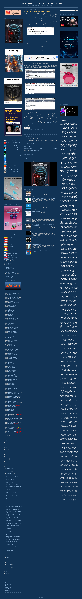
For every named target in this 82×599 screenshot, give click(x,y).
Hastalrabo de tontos (70, 266)
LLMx (62, 455)
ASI (76, 429)
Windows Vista (70, 161)
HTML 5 (75, 349)
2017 (7, 456)
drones (66, 258)
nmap (75, 313)
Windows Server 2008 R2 (65, 418)
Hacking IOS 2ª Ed (12, 400)
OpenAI (68, 189)
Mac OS (64, 457)
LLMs (75, 140)
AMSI (67, 399)
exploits (62, 202)
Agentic (70, 234)
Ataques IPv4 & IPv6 (12, 278)
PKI (70, 296)
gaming (75, 197)
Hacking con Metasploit (12, 365)
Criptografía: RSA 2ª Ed (12, 404)
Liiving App (72, 455)
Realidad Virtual (67, 291)
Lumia (68, 456)
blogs (73, 175)
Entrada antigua (54, 148)
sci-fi (76, 263)
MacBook (62, 296)
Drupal (61, 326)
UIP (65, 477)
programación (74, 166)
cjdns (66, 421)
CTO (76, 347)
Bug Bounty (10, 333)
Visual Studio (68, 292)
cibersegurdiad (63, 421)
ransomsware (72, 373)
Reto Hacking (70, 140)
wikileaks (75, 235)
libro (61, 175)
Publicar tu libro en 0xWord (9, 234)
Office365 (74, 256)
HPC (62, 447)
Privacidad (63, 126)
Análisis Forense (11, 366)
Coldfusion (62, 364)
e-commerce (70, 258)
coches (61, 287)
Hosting (61, 366)
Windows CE (67, 417)
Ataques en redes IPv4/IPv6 (13, 417)
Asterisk (67, 400)
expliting (66, 487)
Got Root (10, 380)
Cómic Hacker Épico (12, 389)
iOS (65, 142)
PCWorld (74, 193)
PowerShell (64, 155)
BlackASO (64, 375)
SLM (75, 291)
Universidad (63, 140)
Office (63, 201)
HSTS (69, 317)
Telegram (71, 197)
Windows (63, 135)
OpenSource (70, 248)
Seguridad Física (73, 170)
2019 (7, 452)
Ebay (73, 401)
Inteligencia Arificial (70, 405)
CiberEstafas (10, 324)
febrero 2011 (9, 566)
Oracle (63, 187)
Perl (76, 352)
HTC (64, 447)
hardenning (72, 490)
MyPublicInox (68, 461)
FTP (72, 288)
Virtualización (68, 319)
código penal (70, 421)
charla (76, 223)
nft (75, 219)
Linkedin (63, 239)
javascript (71, 192)
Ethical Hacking (12, 277)
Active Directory (69, 231)
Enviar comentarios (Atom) (34, 150)
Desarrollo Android (12, 405)
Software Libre (65, 180)
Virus (72, 276)
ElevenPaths (70, 128)
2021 (7, 449)
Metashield (70, 247)
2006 (7, 576)
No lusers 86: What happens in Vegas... (14, 523)
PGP (69, 253)
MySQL (68, 184)
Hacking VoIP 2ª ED (12, 407)
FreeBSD (63, 443)
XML (73, 356)
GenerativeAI (63, 149)
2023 (7, 445)
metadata (63, 185)
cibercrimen (64, 159)
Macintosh (75, 382)
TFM (76, 390)
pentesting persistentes (65, 426)
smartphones (66, 374)
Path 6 (65, 369)
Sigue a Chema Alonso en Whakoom (13, 149)
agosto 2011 (9, 475)
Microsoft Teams (64, 339)
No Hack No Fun (9, 552)
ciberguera (62, 395)
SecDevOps (63, 282)
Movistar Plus (68, 219)
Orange (62, 369)
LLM (75, 132)
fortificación (69, 179)
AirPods (65, 334)
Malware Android (11, 384)
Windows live (70, 330)
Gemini (74, 179)
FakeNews (74, 215)
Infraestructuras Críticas (13, 378)
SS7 (71, 387)
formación (63, 128)
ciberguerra (65, 193)
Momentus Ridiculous (64, 261)
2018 (7, 454)
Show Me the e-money (12, 340)
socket (70, 500)
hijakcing (62, 491)
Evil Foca (65, 214)
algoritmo (75, 304)
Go (64, 326)
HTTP (67, 197)
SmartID (66, 310)
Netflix (69, 271)
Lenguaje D (65, 455)
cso (70, 331)
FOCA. (65, 442)
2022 (7, 447)
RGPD (67, 468)
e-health (65, 287)
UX (63, 343)
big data (73, 150)
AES (74, 360)
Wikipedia (69, 356)
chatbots (75, 262)
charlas (68, 129)
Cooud (68, 438)
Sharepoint (63, 292)
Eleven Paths (73, 136)
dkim (76, 257)
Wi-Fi (73, 319)
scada (75, 258)
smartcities (67, 314)
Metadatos (63, 141)
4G (76, 305)
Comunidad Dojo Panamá (11, 253)
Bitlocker (74, 334)
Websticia (72, 282)
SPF (71, 257)
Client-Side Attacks (12, 368)
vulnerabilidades (74, 252)
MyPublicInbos (73, 460)
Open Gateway (67, 244)
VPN (72, 227)
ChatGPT (74, 142)
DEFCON (73, 274)
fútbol (71, 321)
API (67, 234)
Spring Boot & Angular (12, 358)
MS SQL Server (69, 222)
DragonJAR (8, 237)
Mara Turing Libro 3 (12, 328)
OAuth (73, 271)
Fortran (75, 442)
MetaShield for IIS (69, 408)
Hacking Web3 (11, 311)
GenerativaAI (63, 444)
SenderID (74, 309)
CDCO (63, 335)
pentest (63, 132)
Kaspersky (66, 382)
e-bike (75, 395)
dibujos (63, 215)
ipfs (69, 425)
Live (76, 366)
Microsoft (63, 146)
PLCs (66, 309)
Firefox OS (71, 442)
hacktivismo (74, 228)
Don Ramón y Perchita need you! (12, 509)
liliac (71, 425)
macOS (63, 230)
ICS (71, 308)
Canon (76, 400)
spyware (68, 293)
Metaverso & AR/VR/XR (13, 307)
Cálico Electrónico (9, 264)
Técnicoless (73, 198)
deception (74, 357)
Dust (62, 235)
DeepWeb (63, 284)
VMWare (66, 391)
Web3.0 (66, 356)
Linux (75, 133)
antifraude (69, 357)
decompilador (75, 421)
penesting (62, 495)
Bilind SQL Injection (73, 434)
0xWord (6, 582)
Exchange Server (63, 241)
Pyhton (68, 369)
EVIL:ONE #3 (11, 336)
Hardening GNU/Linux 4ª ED (13, 402)
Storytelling (10, 314)
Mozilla (62, 340)
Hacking (63, 120)
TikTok (64, 262)
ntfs (72, 494)
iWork (62, 344)
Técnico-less (74, 202)
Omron (65, 464)
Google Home (63, 275)
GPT (63, 179)
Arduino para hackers (12, 275)
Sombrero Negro (11, 323)
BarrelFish (68, 434)
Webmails (74, 239)
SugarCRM (74, 474)
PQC (69, 309)
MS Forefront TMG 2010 (12, 430)
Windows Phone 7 (67, 481)
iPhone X (66, 425)
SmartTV (62, 192)
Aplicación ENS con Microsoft (14, 419)
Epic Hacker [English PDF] (13, 393)
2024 (7, 444)
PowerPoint (69, 386)
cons (75, 178)
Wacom (64, 478)
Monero (74, 351)
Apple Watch (69, 361)
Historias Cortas (11, 310)
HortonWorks (67, 404)
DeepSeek (75, 226)
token (68, 208)
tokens (68, 167)
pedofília (75, 494)
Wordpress (73, 184)
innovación (69, 155)
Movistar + (71, 178)
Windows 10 (73, 176)
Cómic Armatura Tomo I (12, 361)
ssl (76, 209)
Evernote (76, 401)
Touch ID (71, 416)
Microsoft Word (70, 339)
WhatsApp (69, 145)
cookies (68, 313)
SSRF (75, 353)
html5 (65, 299)
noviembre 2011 (10, 469)
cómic (66, 227)
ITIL (76, 448)
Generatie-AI (69, 403)
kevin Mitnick (63, 293)
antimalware (64, 182)
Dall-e (68, 401)
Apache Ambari (68, 430)
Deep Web (75, 234)
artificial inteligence (74, 392)
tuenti (66, 249)
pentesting (64, 123)
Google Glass (62, 365)
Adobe (75, 299)
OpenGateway (63, 257)
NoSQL (71, 340)
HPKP (61, 404)
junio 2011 (9, 559)
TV (63, 297)
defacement (74, 331)
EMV (66, 364)
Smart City (62, 310)
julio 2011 (9, 557)
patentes (62, 314)
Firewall (61, 217)
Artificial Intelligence (71, 131)
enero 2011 (9, 567)
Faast (71, 195)
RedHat (72, 291)
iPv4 (70, 191)
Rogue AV (62, 413)
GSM (75, 237)
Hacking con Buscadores (12, 424)
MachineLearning (63, 408)
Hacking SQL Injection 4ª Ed (13, 418)
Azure (75, 213)
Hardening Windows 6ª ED (13, 422)
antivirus (75, 248)
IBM (64, 235)
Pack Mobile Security (9, 267)
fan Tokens (70, 204)
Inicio (41, 148)
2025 (7, 442)
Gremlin (72, 326)
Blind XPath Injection (69, 300)
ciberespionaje (73, 172)
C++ (65, 435)
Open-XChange (74, 464)
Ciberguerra (11, 301)
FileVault (68, 442)
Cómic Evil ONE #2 (12, 352)
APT (66, 205)
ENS (61, 253)
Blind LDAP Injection (72, 205)
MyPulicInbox (73, 461)
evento (62, 279)
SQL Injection (70, 149)
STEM (66, 470)
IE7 (74, 301)
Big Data (10, 309)
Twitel (76, 240)
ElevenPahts (69, 295)
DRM (65, 401)
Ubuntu (62, 189)
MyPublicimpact (8, 585)
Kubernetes (10, 322)
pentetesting (63, 496)
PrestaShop (71, 353)
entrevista (64, 283)
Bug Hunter (11, 290)
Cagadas (61, 362)
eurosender (69, 486)
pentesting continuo (63, 322)
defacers (71, 395)
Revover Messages (73, 468)
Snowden (72, 473)
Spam (66, 150)
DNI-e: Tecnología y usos (13, 427)
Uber (63, 391)
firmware (72, 487)
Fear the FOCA (9, 262)
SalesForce (74, 387)
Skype (64, 267)
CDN (70, 375)
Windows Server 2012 (12, 413)
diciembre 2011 (10, 468)
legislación (63, 226)
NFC (70, 256)
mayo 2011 (9, 560)
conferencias (74, 126)
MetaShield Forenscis (65, 383)
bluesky (67, 483)
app (72, 262)
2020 (7, 451)
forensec (76, 487)
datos (69, 227)
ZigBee (70, 482)
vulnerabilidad (71, 374)
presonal (74, 496)
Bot (65, 306)
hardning (76, 490)
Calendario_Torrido (69, 232)
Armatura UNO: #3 (12, 345)
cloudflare (74, 201)
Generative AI (74, 168)
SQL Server (73, 187)
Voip (75, 227)
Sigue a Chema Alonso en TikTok (12, 147)
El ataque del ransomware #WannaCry (39, 218)
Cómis (70, 438)
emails (61, 486)
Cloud (76, 191)
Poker (65, 386)
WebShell (76, 478)
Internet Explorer (65, 157)
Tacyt (66, 201)
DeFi (76, 274)
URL (67, 477)
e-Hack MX (8, 248)
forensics (62, 240)
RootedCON (72, 369)
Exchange (65, 379)
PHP (75, 183)
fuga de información (64, 224)
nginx (61, 373)
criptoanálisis (71, 269)
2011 (7, 466)
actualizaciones (63, 392)
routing (62, 374)
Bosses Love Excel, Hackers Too (12, 534)
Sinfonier (69, 236)
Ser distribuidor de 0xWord (9, 259)
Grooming (66, 336)
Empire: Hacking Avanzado (13, 349)
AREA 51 (8, 251)
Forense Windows (11, 432)
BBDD (65, 347)
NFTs (73, 219)
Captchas (72, 245)
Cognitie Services (63, 438)
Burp (70, 400)
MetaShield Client (74, 338)
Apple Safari (64, 295)
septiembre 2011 (10, 473)
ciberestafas (72, 206)
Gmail (75, 174)
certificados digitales (64, 269)
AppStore (61, 347)
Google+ (66, 349)
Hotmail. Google (62, 448)
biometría (65, 204)
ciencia (72, 343)
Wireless (70, 188)
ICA (75, 317)
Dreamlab (8, 242)
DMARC (71, 348)
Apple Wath (71, 431)
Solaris (76, 473)
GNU (65, 308)
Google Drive (74, 364)
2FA (69, 165)
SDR (76, 369)
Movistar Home (73, 157)
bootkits (69, 343)
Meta (68, 280)
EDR (75, 335)
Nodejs (66, 352)
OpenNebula (65, 465)
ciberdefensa (67, 331)
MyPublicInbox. (62, 461)
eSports (65, 396)
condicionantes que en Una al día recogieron (38, 18)
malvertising (62, 360)
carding (74, 330)
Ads (71, 293)
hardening (64, 131)
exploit (68, 168)
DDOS (76, 283)
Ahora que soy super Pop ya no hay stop (14, 504)
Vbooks (66, 297)
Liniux (76, 455)
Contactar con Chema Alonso (12, 140)
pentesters (67, 230)
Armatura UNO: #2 (12, 346)
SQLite (64, 276)
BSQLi (66, 274)
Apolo (64, 400)
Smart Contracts (69, 267)
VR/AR (64, 234)
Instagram (70, 221)
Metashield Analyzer (72, 383)
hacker (71, 243)
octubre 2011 (9, 471)
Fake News (75, 204)
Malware (73, 129)
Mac (76, 224)
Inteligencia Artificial (65, 124)
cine (76, 221)
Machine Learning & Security (13, 355)
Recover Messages (66, 327)
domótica (65, 305)
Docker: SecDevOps (12, 363)
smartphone (63, 211)
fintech (69, 487)
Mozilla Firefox (68, 239)
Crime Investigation (12, 372)
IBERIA (70, 448)
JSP (65, 351)
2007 (7, 575)
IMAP (71, 404)
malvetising (63, 494)
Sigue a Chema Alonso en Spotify (12, 153)
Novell (76, 326)
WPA (65, 370)
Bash (68, 347)
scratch (69, 322)
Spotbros (65, 474)
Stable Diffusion (74, 318)
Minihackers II (11, 294)
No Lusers (68, 137)
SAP (68, 387)
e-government (66, 422)
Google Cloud (73, 260)
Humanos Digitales (70, 275)
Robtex (66, 387)
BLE (66, 265)
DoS (69, 301)
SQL (62, 370)
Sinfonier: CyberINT (12, 383)
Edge (63, 280)
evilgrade (68, 396)
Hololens (74, 447)
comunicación (67, 395)
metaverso (69, 200)
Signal (75, 388)
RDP (61, 267)
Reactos (62, 387)
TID (61, 218)
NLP (70, 409)
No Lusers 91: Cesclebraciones (12, 484)
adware (64, 218)
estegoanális (73, 422)
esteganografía (68, 215)
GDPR (67, 256)
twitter (75, 149)
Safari (61, 297)
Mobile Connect (73, 284)
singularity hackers (63, 221)
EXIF (70, 401)
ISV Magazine (62, 405)
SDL (74, 413)
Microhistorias (11, 409)
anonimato (69, 213)
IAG (62, 351)
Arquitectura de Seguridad (14, 302)
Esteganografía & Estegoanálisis (14, 396)
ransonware (63, 499)
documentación (64, 228)
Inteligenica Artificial (70, 451)
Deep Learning (69, 158)
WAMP (61, 478)
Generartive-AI (73, 443)
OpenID (61, 465)
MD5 (73, 456)
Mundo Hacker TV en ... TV (11, 541)
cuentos (62, 263)
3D (73, 283)
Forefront (67, 284)
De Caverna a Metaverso (13, 316)
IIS (75, 182)
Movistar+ (75, 217)
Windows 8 (73, 189)
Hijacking (72, 211)
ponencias (67, 496)
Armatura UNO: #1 (12, 348)
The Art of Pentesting (12, 306)
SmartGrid (62, 473)
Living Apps (67, 176)
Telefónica (74, 127)
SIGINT (70, 469)
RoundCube (70, 413)
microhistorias (63, 195)
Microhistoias (75, 408)
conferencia (64, 196)
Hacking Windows (11, 367)
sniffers (68, 252)
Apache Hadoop (69, 334)
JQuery (65, 452)
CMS (75, 300)
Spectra (75, 139)
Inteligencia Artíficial (63, 451)
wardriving (68, 332)
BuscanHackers (72, 347)
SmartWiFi (72, 240)
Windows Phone (70, 304)
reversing (63, 231)
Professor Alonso (9, 263)
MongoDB (62, 352)
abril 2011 (9, 562)
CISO (69, 265)
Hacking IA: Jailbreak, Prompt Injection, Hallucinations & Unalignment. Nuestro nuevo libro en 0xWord (37, 157)
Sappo (76, 327)
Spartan (62, 474)
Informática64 (63, 252)
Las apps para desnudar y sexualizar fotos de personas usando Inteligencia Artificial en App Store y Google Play (44, 192)
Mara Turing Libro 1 (12, 331)
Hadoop (72, 317)
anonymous (73, 312)
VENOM (76, 477)
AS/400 (74, 429)
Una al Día (10, 426)
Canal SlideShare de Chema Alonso (13, 167)
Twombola (62, 477)
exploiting (71, 174)
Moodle (75, 339)
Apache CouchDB (74, 430)
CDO (71, 226)
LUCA (65, 145)
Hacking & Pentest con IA (14, 297)
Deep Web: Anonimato (12, 385)
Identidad (71, 133)
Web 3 (73, 478)
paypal (64, 332)
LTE (69, 382)
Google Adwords (74, 444)
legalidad (68, 218)
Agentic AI (62, 274)
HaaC (68, 308)
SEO (61, 234)
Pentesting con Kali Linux (13, 401)
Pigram (62, 353)
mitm (68, 152)
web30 (72, 332)
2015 (7, 459)
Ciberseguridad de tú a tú (13, 318)
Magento (69, 338)
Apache (72, 171)
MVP (76, 289)
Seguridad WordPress (12, 379)
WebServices (71, 391)
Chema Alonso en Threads (10, 151)
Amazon (74, 196)
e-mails (66, 245)
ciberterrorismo (74, 292)
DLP (75, 306)
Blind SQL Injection (72, 163)
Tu (73, 416)
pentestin (69, 344)
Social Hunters (11, 320)
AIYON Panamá (9, 255)
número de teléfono (66, 373)
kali (65, 189)
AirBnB (76, 374)
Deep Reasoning (74, 279)
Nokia (73, 409)
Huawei (67, 448)
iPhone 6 (72, 396)
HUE (64, 404)
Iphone (62, 133)
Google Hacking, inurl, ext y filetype (38, 211)
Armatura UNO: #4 (12, 344)
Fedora (72, 379)
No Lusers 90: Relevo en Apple (12, 490)
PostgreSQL (67, 353)
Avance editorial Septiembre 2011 (12, 525)
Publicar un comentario (28, 146)
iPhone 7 (62, 425)
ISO (74, 448)
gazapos (61, 490)
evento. (73, 486)
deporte (67, 321)
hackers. (65, 490)
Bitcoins (62, 171)
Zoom (66, 357)
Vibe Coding (63, 319)
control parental (74, 278)
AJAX (67, 429)
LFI (76, 301)
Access (62, 361)
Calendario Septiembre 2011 (11, 482)
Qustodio (65, 412)
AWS (72, 299)
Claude (72, 218)
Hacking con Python (12, 391)
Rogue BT (66, 413)
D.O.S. (69, 274)
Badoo (65, 434)
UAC (61, 204)
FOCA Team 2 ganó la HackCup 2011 (13, 486)
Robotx (62, 469)
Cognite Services (67, 362)
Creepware (71, 377)
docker (61, 200)
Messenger (66, 271)
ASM (63, 306)
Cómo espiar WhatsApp (36, 244)
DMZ (67, 301)
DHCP (75, 377)
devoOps (61, 422)
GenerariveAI (68, 443)
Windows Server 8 (73, 481)
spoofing (68, 185)
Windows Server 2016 (13, 280)
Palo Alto (62, 386)
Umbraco (70, 477)
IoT (66, 175)
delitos (61, 332)
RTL (76, 386)
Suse (68, 390)
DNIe (72, 265)
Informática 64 (72, 250)
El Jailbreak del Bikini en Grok (37, 237)
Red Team (10, 362)
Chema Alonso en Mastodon (10, 157)
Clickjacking (63, 301)
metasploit (64, 152)
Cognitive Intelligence (71, 153)
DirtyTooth (63, 256)
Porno (61, 327)
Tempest (75, 286)
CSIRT (73, 435)
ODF (74, 221)
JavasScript (68, 452)
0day (69, 249)
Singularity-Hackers (9, 587)
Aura (74, 145)
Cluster (9, 387)
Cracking (71, 183)
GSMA (64, 289)
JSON (67, 366)
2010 (7, 569)
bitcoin (66, 163)
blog (68, 172)
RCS (68, 412)
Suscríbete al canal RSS (11, 165)
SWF (71, 470)
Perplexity (75, 232)
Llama (69, 214)
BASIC (62, 323)
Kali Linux (75, 208)
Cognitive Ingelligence (64, 325)
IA (70, 123)
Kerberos (67, 351)
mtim (70, 494)
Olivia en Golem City (13, 300)
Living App (75, 195)
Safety (74, 470)
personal (69, 142)
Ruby (76, 253)
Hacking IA (11, 292)
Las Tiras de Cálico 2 (13, 319)
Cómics (69, 144)
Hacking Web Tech (12, 381)
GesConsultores (68, 444)
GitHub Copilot (69, 289)
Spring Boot (10, 353)
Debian (63, 250)
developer (69, 196)
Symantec (64, 416)
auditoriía (63, 483)
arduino (62, 249)
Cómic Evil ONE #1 (12, 357)
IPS (76, 404)
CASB (68, 435)
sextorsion (68, 299)
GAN (62, 271)
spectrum (73, 500)
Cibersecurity (63, 348)
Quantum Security (12, 293)
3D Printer (63, 265)
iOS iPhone (71, 491)
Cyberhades (7, 590)
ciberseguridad (73, 124)
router (76, 373)
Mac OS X (75, 188)
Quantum (69, 209)
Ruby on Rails (74, 296)
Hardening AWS (11, 313)
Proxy (63, 210)
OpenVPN (69, 352)
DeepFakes (67, 166)
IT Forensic (8, 246)
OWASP (62, 309)
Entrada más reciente (28, 148)
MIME (76, 456)
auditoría (64, 148)
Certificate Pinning (70, 306)
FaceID (63, 336)
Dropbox (62, 308)
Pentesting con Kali (12, 273)
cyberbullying (73, 297)
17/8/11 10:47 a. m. (31, 143)
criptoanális (73, 483)
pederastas (74, 425)
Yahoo (68, 243)
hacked (70, 193)
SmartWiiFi (66, 473)
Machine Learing (69, 457)
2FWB (76, 322)
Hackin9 (76, 365)
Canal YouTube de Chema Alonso (12, 169)
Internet (64, 137)
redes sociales (72, 180)
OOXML (61, 206)
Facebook (65, 144)
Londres (65, 456)
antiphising (68, 392)
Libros (69, 127)
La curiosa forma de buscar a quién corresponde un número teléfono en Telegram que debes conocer (43, 205)
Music (76, 308)
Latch (67, 132)
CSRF (76, 270)
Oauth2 (71, 261)
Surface (76, 414)
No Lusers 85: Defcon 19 (11, 533)
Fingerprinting (73, 135)
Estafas (67, 146)
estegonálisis (65, 486)
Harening (71, 447)
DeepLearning (73, 230)
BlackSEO (62, 232)
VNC (61, 417)
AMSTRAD (64, 260)
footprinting (63, 222)
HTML (63, 236)
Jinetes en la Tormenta (12, 332)
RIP (69, 468)
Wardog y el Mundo (12, 406)
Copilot (68, 335)
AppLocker (67, 431)
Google (68, 126)
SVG (69, 470)
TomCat (68, 416)
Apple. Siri (75, 431)
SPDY (73, 469)
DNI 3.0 (73, 438)
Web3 (69, 150)
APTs (76, 360)
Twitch (76, 416)
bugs (65, 161)
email (72, 313)
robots (73, 209)
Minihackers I (11, 296)
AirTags (70, 399)
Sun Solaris (75, 267)
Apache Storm (62, 431)
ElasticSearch (75, 439)
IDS (71, 301)
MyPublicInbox (8, 584)
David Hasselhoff (67, 279)
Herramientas (64, 162)
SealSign (71, 286)
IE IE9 (75, 167)
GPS (67, 183)
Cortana (67, 348)
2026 (7, 440)
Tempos (70, 139)
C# (75, 361)
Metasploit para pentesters (15, 411)
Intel (73, 289)
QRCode (73, 386)
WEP (63, 417)
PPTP (62, 318)
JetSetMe (75, 452)
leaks (72, 287)
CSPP (68, 260)
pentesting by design (67, 495)
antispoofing (63, 321)
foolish (66, 263)
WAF (69, 297)
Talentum (69, 201)
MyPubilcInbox (66, 340)
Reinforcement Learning (73, 412)
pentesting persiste (74, 495)
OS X (71, 280)
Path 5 (72, 253)
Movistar (69, 159)
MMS (62, 457)
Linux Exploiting (11, 398)
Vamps (62, 356)
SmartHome (66, 206)
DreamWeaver (70, 439)
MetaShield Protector (68, 217)
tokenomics (67, 171)
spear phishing (66, 270)
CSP (76, 435)
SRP (76, 469)
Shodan (63, 183)
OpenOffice (65, 248)
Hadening (67, 447)
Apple (67, 136)
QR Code (74, 340)
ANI (69, 429)
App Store (74, 293)
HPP (73, 365)
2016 (7, 458)
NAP (68, 409)
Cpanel (67, 377)
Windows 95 (69, 370)
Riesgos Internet (11, 359)
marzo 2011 (9, 564)
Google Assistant (74, 403)
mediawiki (67, 494)
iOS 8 (68, 491)
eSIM (70, 422)
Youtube (62, 166)
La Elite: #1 (11, 341)
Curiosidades (72, 122)
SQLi (66, 236)
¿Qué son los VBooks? (9, 272)
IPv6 (65, 170)
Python (71, 146)
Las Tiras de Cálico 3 (13, 305)
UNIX (62, 343)
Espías (61, 379)
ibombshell (70, 305)
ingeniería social (71, 263)
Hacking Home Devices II (14, 298)
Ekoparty (8, 244)
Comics (67, 135)
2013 (7, 463)
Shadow (71, 388)
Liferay (69, 455)
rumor (71, 499)
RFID (62, 291)
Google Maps (68, 326)
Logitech (62, 456)
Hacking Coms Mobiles (12, 420)
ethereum (69, 228)
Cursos (64, 129)
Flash (61, 403)
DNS (64, 175)
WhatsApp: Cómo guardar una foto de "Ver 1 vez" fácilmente (43, 198)
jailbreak (64, 184)
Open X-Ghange (69, 464)
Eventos (68, 120)
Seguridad (68, 276)
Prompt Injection (68, 202)
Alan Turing (73, 399)
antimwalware (74, 418)
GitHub (75, 243)
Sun (61, 262)
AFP (64, 399)
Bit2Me (61, 214)
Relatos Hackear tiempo (13, 327)
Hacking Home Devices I (13, 303)
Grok (66, 365)
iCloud (76, 343)
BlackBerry (73, 323)
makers (66, 223)
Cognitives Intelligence (73, 325)
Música (63, 153)
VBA (73, 477)
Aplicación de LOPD (12, 431)
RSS (67, 235)
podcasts (63, 174)
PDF (76, 211)
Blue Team (73, 254)
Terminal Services (69, 210)
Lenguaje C (73, 366)
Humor (75, 128)
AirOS (64, 430)
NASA (76, 461)
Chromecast (62, 401)
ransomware (71, 223)
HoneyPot (70, 336)
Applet (73, 361)
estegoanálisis (69, 283)
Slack (65, 390)
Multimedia (63, 286)
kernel (76, 269)
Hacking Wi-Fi (11, 335)
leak (73, 191)
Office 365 (75, 261)
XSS (65, 167)
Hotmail (62, 244)
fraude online (66, 191)
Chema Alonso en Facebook (11, 161)
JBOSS (62, 382)
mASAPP (65, 344)
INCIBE (74, 404)
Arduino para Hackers (12, 354)
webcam (70, 235)
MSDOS (74, 295)
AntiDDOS (63, 300)
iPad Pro (75, 491)
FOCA (66, 139)
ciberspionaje (64, 313)
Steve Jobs (68, 282)
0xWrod (62, 429)
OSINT (9, 339)
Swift (61, 416)
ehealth (68, 287)
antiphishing (68, 262)
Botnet (70, 224)
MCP (71, 382)
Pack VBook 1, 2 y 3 (9, 276)
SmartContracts (64, 188)
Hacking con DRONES (12, 371)
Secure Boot (64, 388)
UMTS (63, 330)
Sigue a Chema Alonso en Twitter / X (13, 155)
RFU (64, 468)
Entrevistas (69, 141)
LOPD (73, 224)
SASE (65, 469)
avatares (61, 305)
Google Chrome (64, 178)
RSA (68, 257)
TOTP (74, 222)
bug (63, 150)
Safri (76, 470)
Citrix (68, 195)
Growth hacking (70, 349)
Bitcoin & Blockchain (12, 375)
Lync (71, 456)
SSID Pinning (62, 470)
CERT (71, 435)
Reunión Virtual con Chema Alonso (13, 142)
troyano (71, 237)
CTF (65, 335)
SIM (61, 276)
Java (76, 200)
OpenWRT (69, 465)
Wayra (66, 192)
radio (73, 200)
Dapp (62, 378)
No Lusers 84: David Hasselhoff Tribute (13, 539)
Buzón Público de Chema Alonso (12, 144)
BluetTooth (62, 435)
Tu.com (71, 241)
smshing (61, 399)
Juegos (61, 170)
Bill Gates (69, 323)
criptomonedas (65, 165)
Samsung (68, 318)
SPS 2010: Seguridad (12, 428)
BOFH (65, 323)
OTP (75, 266)
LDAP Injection (64, 209)
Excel (71, 208)
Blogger (68, 254)
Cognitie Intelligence (74, 362)
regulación (66, 360)
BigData (74, 155)
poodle (71, 496)
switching (70, 360)
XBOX (76, 244)
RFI (71, 309)
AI (68, 123)
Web (70, 478)
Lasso (69, 366)
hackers (71, 132)
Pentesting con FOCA (12, 397)
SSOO (64, 414)
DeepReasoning (64, 317)
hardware (70, 162)
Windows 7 (73, 165)
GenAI (66, 133)
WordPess (62, 482)
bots (72, 213)
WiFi (74, 158)
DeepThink (71, 378)
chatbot (75, 214)
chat (75, 236)
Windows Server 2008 (73, 310)
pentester (67, 226)
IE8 (64, 366)
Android (63, 136)
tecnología (72, 270)
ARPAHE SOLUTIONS (10, 257)
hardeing (68, 490)
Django (75, 378)
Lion (73, 308)
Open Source (63, 168)
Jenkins (72, 452)
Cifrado (75, 161)
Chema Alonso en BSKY (10, 159)
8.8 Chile (8, 239)
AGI (64, 429)
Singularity (62, 390)
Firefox (67, 174)
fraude (64, 158)
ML (68, 241)
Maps (71, 351)
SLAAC (72, 327)
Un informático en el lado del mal (41, 3)
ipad (62, 167)
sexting (62, 270)
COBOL (73, 400)
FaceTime (62, 349)
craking (70, 483)
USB (66, 254)
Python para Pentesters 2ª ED (14, 392)
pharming (71, 426)
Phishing (74, 159)
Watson (67, 478)
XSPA (76, 319)
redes (75, 146)
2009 (7, 571)
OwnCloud (73, 465)
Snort (69, 473)
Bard (66, 240)
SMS (65, 179)
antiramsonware (74, 482)
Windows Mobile (63, 304)
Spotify (72, 244)
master (74, 305)
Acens (65, 361)
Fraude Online (10, 423)
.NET (72, 182)
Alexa (74, 231)
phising (74, 426)
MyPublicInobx (64, 409)
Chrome (63, 198)
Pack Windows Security (9, 268)
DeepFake (72, 335)
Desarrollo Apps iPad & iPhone (14, 415)
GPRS (69, 182)
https (65, 200)
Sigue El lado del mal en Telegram (12, 145)
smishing (67, 500)
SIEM (67, 469)
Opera (74, 280)
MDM (66, 338)
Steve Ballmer (70, 474)
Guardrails (69, 365)
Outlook (67, 286)
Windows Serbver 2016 (73, 417)
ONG (75, 275)
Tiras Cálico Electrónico (13, 350)
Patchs (73, 352)
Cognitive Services (71, 154)
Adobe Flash (72, 314)
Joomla (65, 247)
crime (73, 370)
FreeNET (64, 403)
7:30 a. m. (41, 129)
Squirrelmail (72, 414)
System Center (72, 390)
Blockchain (64, 154)
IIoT (72, 448)
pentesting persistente (73, 273)
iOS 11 (65, 491)
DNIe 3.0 (74, 348)
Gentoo (76, 379)
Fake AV (69, 379)
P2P (68, 240)
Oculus (62, 464)
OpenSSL (67, 296)
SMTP (65, 318)
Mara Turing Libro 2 (12, 329)
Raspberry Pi (10, 337)
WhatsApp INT (11, 315)
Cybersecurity (73, 249)
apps (74, 210)
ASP (62, 334)
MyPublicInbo (68, 460)
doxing (62, 258)
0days (73, 322)
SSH (63, 254)
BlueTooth (63, 197)
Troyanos (68, 198)
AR (71, 429)
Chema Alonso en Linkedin (10, 163)
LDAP (63, 205)
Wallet (66, 330)
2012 (7, 464)
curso (63, 227)
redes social (68, 499)
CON (72, 167)
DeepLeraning (65, 439)
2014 (7, 461)
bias (73, 257)
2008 (7, 573)
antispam (62, 245)
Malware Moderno (11, 326)
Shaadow (68, 388)
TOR (72, 214)
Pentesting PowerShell (12, 388)
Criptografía (73, 152)
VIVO (66, 343)
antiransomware (66, 273)
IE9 (65, 280)
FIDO (62, 442)
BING (68, 170)
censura (62, 331)
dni (75, 370)
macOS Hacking (11, 374)
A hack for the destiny (12, 370)
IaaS (66, 405)
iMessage (74, 321)
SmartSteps (68, 414)
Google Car (69, 364)
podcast (70, 175)
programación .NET (65, 237)
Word (70, 418)
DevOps (67, 250)
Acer (61, 430)
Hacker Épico (11, 410)
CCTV (68, 375)
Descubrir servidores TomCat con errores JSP (37, 11)
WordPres (66, 482)
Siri (72, 236)
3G (69, 245)
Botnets (68, 211)
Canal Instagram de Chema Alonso (13, 171)
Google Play (73, 185)
